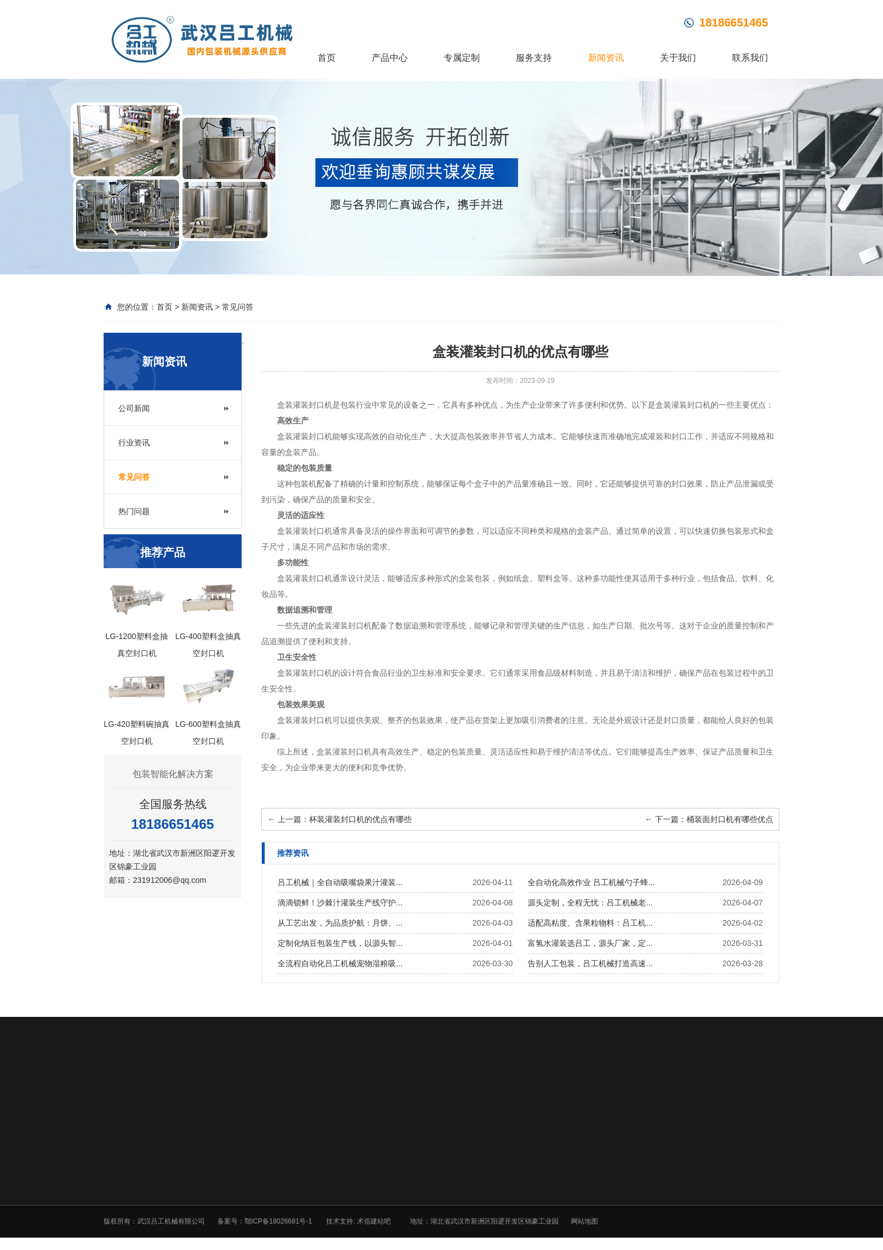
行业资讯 (134, 442)
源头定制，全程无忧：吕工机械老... (590, 902)
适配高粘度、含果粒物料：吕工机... (590, 922)
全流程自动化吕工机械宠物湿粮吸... (340, 963)
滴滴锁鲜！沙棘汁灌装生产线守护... (340, 902)
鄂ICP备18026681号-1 (278, 1221)
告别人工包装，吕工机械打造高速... (590, 963)
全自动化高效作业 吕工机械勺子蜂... (591, 882)
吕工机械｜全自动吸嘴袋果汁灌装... (340, 882)
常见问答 (237, 306)
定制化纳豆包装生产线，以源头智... (340, 943)
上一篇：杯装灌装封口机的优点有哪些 (339, 819)
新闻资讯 (606, 57)
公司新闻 (134, 408)
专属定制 (462, 57)
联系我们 (750, 57)
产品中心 (390, 57)
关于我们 (678, 57)
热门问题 (134, 511)
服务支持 (534, 57)
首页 (327, 57)
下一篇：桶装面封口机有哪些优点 (709, 819)
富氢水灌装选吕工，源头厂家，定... (590, 943)
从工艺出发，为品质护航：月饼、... (340, 922)
